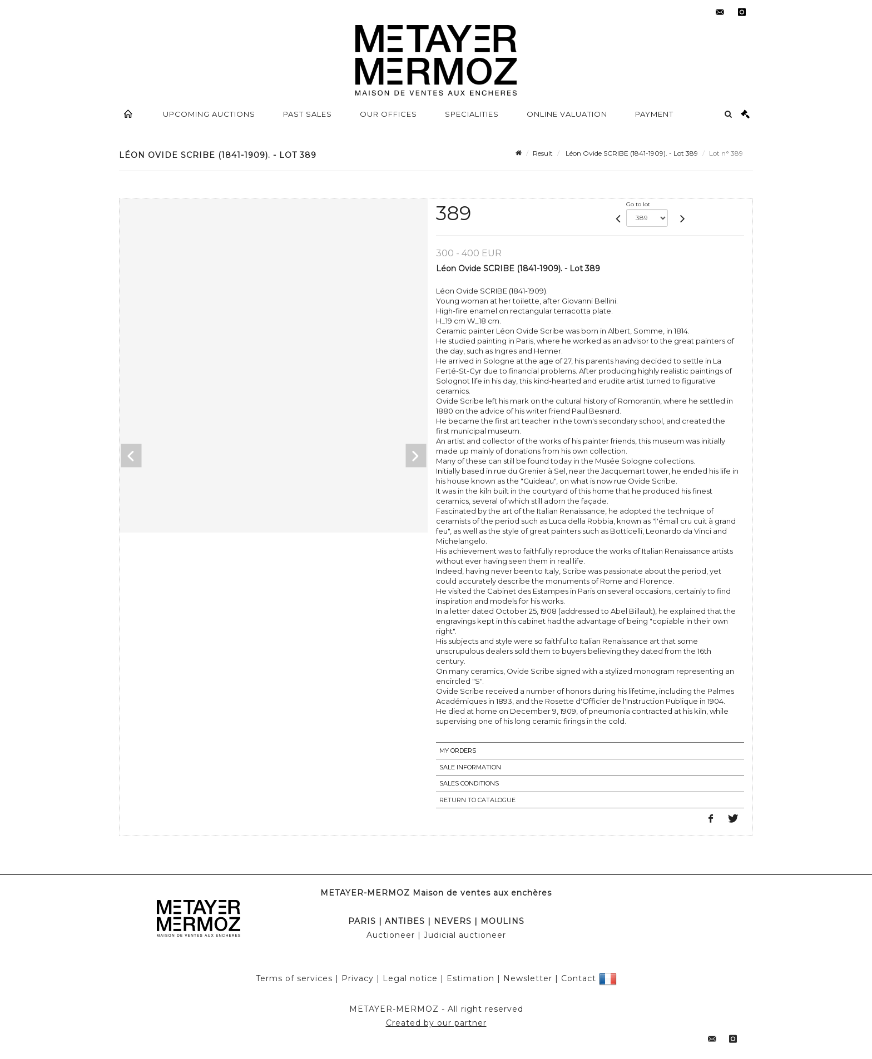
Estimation (470, 978)
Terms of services (294, 978)
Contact (578, 978)
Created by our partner (436, 1023)
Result (543, 153)
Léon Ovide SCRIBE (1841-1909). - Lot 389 (631, 153)
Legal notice (410, 978)
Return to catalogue (477, 800)
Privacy (357, 978)
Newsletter (527, 978)
